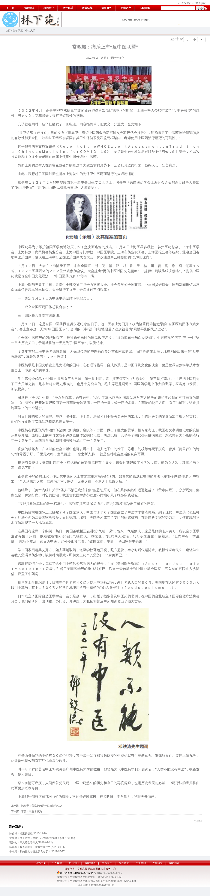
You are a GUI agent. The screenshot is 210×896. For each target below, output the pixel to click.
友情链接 (158, 863)
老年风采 (68, 7)
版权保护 (107, 863)
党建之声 (126, 7)
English (145, 7)
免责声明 (141, 863)
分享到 (198, 821)
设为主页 (186, 3)
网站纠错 (174, 863)
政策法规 (87, 7)
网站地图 (90, 863)
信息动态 (29, 7)
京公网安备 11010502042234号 (78, 872)
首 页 (10, 7)
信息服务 (106, 7)
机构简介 (49, 7)
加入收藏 (200, 3)
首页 (7, 30)
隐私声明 (124, 863)
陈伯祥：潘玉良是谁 (21, 833)
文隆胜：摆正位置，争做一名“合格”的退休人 (34, 838)
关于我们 (73, 863)
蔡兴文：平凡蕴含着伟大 (23, 842)
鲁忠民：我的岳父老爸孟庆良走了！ (30, 851)
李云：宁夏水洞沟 (31, 811)
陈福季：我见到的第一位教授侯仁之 (41, 805)
